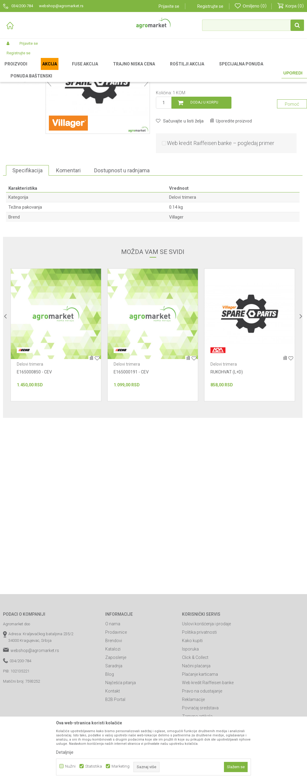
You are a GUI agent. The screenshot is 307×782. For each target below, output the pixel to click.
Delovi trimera (142, 70)
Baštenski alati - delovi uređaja (101, 70)
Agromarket (12, 70)
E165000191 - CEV (131, 434)
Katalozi (113, 711)
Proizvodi (34, 70)
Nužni (70, 766)
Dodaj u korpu (204, 165)
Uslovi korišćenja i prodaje (206, 686)
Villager (176, 279)
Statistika (93, 766)
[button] (253, 25)
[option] (24, 107)
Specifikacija (27, 233)
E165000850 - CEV (34, 434)
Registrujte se (210, 6)
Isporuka (190, 711)
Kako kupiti (192, 703)
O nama (112, 686)
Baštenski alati (59, 70)
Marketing (121, 766)
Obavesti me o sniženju (277, 136)
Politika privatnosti (199, 695)
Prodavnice (116, 695)
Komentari (68, 233)
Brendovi (113, 703)
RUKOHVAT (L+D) (226, 434)
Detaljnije (64, 752)
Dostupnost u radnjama (122, 233)
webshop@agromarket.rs (34, 713)
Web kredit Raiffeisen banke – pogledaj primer (220, 206)
